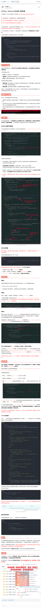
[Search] (15, 2)
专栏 (8, 1)
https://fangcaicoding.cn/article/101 (26, 14)
